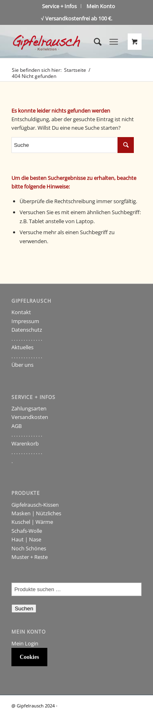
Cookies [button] (29, 657)
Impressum (25, 321)
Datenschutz (26, 329)
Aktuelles (22, 347)
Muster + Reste (29, 557)
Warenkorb (25, 443)
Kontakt (21, 312)
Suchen (24, 608)
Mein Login (24, 643)
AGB (16, 426)
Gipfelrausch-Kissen (35, 504)
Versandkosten (29, 417)
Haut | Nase (26, 539)
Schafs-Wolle (26, 530)
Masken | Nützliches (36, 513)
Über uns (22, 364)
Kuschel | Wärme (32, 521)
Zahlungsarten (29, 408)
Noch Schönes (28, 548)
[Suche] (94, 41)
